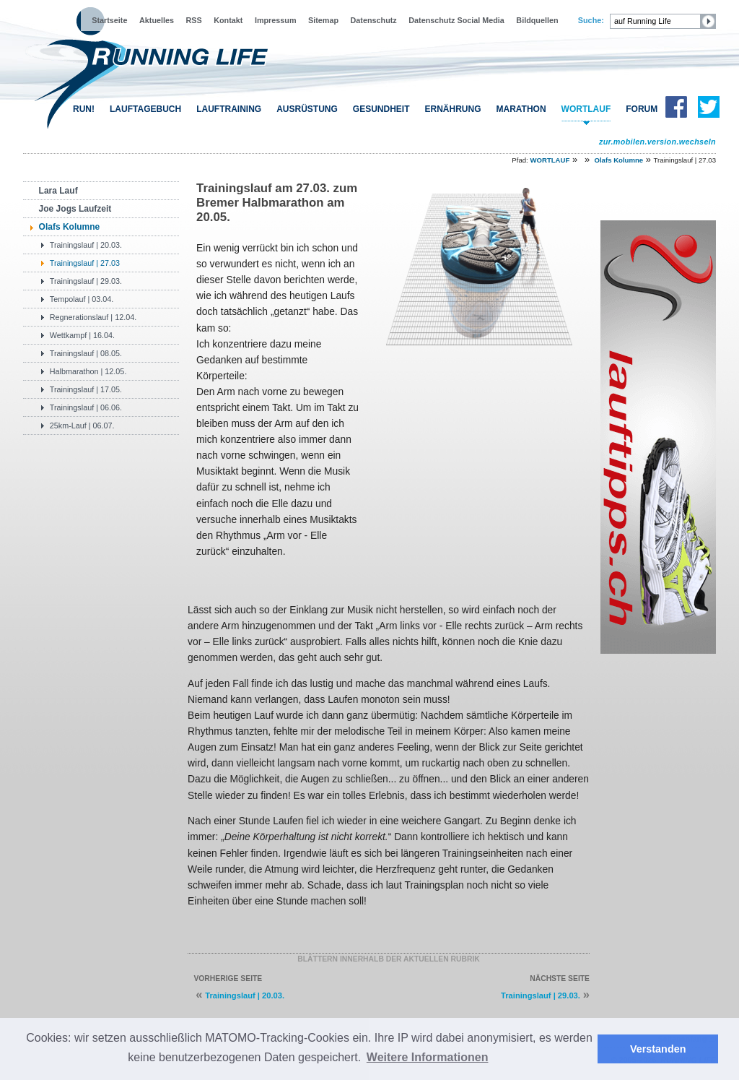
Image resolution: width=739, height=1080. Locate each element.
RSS (194, 20)
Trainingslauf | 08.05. (86, 353)
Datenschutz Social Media (456, 20)
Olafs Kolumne (618, 160)
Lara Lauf (58, 191)
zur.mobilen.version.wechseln (657, 141)
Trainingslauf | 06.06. (86, 407)
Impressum (276, 20)
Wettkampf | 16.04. (82, 335)
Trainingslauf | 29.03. (86, 281)
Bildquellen (537, 20)
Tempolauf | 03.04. (82, 299)
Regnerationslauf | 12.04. (93, 317)
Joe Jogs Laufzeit (75, 209)
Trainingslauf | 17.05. (86, 389)
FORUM (641, 109)
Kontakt (228, 20)
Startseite (109, 20)
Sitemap (323, 20)
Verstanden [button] (658, 1049)
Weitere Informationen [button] (428, 1057)
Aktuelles (156, 20)
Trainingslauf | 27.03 (85, 263)
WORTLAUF (586, 109)
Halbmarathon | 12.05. (88, 371)
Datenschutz (374, 20)
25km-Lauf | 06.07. (82, 425)
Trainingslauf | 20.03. (86, 245)
